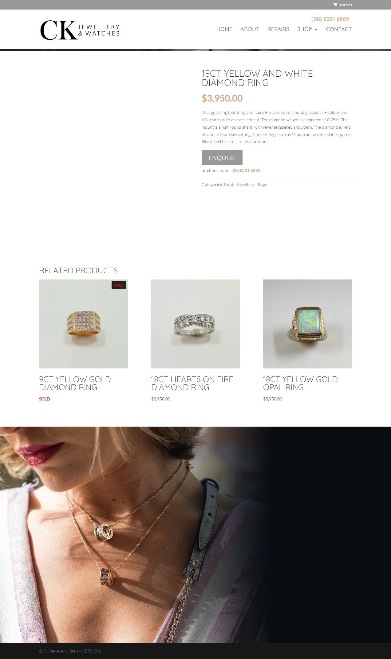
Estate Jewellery (239, 184)
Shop (304, 30)
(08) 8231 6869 (330, 18)
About (249, 30)
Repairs (278, 30)
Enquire (222, 157)
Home (224, 30)
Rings (261, 184)
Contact (339, 30)
